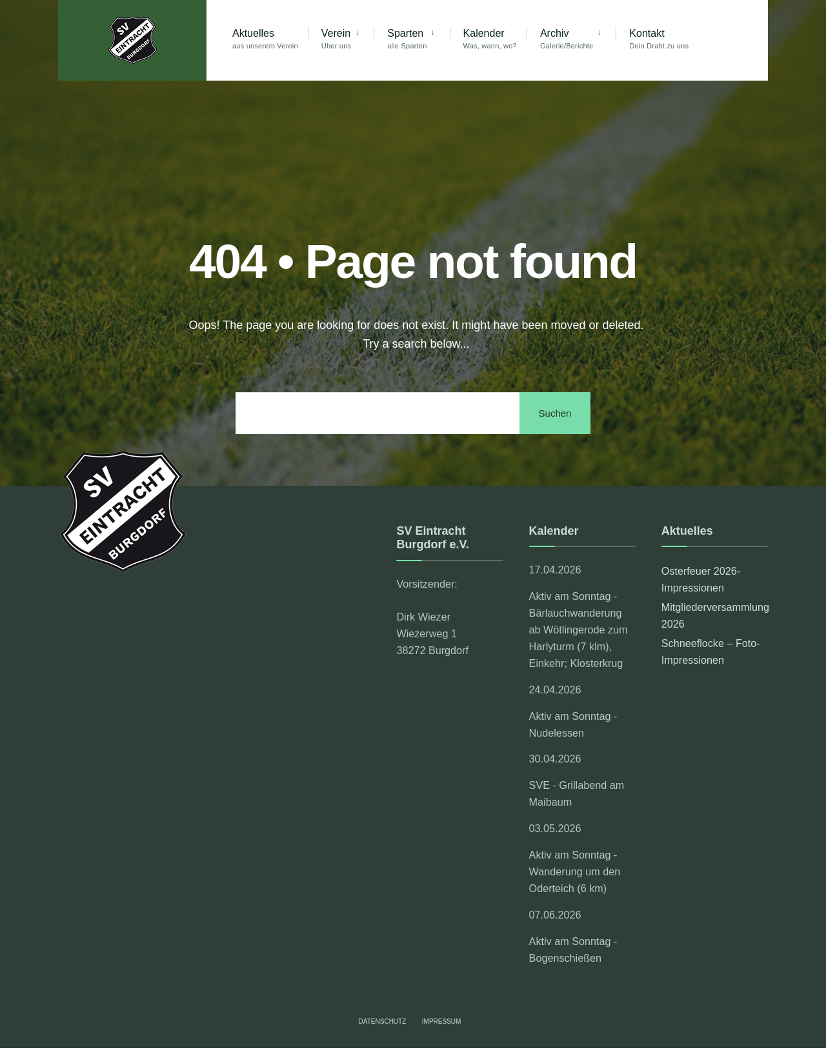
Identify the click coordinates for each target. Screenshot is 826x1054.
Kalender (490, 39)
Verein (336, 39)
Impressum (441, 1021)
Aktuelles (265, 39)
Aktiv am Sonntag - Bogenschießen (573, 949)
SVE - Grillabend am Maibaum (577, 793)
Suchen (555, 413)
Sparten (407, 39)
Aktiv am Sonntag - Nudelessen (573, 724)
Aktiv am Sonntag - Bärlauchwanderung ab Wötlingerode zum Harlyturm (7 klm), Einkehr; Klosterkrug (578, 629)
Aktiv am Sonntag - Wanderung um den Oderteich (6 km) (575, 871)
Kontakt (659, 39)
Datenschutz (383, 1021)
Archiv (566, 39)
